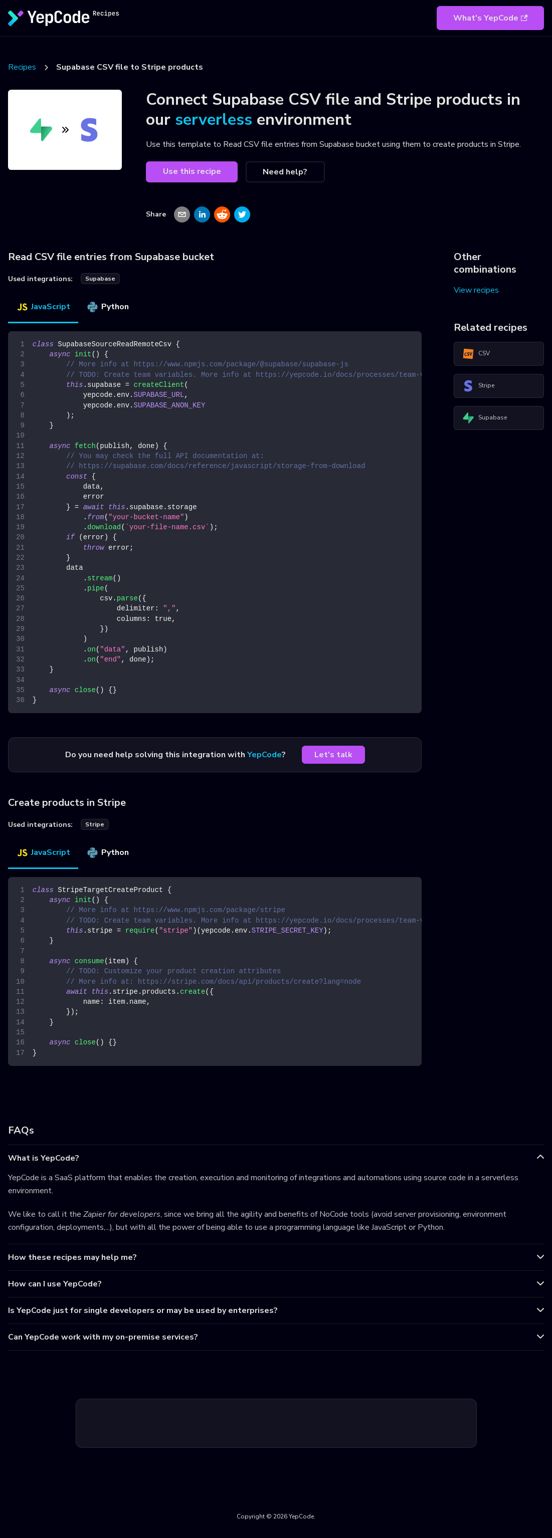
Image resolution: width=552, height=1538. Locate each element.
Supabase (484, 418)
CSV (476, 354)
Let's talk (333, 754)
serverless (213, 119)
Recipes (22, 67)
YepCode (264, 754)
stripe (94, 824)
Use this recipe (192, 171)
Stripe (478, 386)
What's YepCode (490, 18)
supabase (100, 279)
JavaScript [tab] (43, 306)
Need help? (285, 171)
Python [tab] (107, 306)
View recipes (476, 290)
